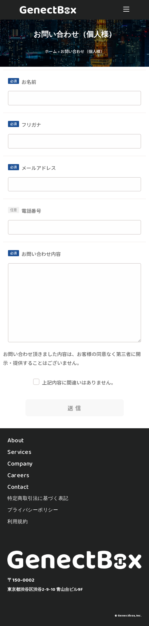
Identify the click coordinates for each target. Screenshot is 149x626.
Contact (18, 486)
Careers (18, 475)
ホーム (51, 51)
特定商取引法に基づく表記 (38, 498)
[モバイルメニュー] (126, 10)
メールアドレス (39, 167)
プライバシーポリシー (32, 509)
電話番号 (31, 210)
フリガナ (31, 124)
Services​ (19, 451)
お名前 (29, 81)
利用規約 (17, 521)
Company (20, 463)
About (15, 440)
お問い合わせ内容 (41, 253)
